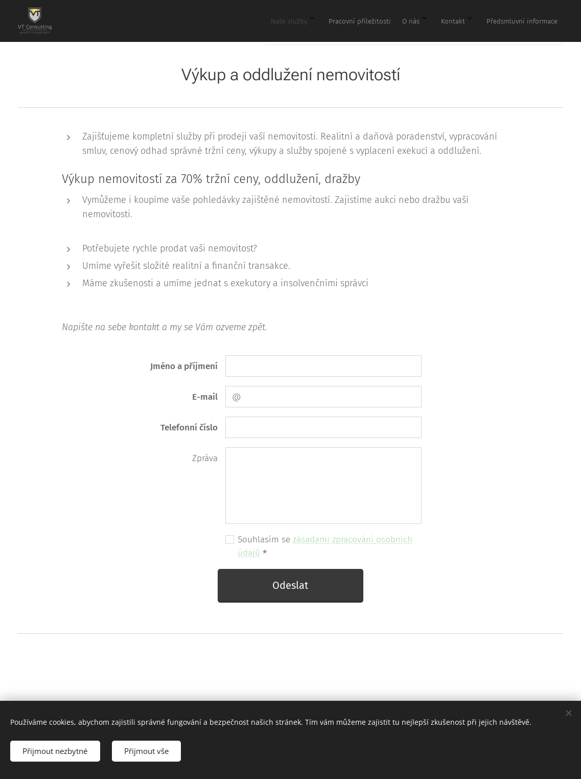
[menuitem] (462, 21)
